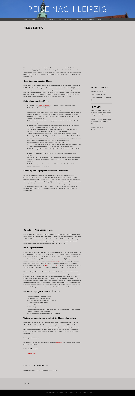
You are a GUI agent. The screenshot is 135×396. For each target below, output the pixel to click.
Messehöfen (59, 342)
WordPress (63, 392)
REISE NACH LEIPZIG (67, 8)
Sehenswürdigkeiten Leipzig (34, 19)
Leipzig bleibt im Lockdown (98, 94)
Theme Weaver (87, 392)
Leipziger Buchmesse (44, 105)
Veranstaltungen (65, 19)
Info (99, 19)
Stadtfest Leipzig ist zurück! (98, 91)
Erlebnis (79, 19)
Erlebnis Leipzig (31, 353)
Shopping (52, 19)
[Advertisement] (52, 49)
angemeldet (32, 370)
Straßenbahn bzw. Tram (51, 265)
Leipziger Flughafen (56, 261)
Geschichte (90, 19)
